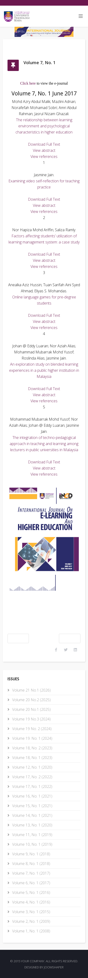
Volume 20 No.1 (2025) (31, 709)
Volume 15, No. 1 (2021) (31, 805)
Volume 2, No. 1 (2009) (30, 921)
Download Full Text (44, 144)
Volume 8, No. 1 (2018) (30, 863)
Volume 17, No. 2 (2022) (31, 776)
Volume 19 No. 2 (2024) (31, 728)
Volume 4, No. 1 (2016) (30, 902)
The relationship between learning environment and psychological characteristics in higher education (44, 126)
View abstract (44, 150)
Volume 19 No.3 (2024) (31, 719)
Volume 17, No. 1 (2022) (31, 786)
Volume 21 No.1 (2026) (31, 690)
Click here (28, 83)
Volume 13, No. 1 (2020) (31, 825)
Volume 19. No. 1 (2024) (31, 738)
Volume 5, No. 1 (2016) (30, 892)
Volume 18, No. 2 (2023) (31, 748)
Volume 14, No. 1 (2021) (31, 815)
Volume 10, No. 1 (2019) (31, 844)
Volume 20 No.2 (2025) (31, 699)
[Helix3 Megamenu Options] (81, 16)
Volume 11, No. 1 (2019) (31, 834)
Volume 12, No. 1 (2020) (31, 767)
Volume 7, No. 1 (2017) (30, 873)
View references (44, 156)
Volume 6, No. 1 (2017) (30, 882)
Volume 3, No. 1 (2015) (30, 911)
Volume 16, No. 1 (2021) (31, 796)
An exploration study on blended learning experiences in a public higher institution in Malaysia (44, 370)
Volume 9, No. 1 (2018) (30, 854)
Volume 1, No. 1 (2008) (30, 931)
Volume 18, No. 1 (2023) (31, 757)
